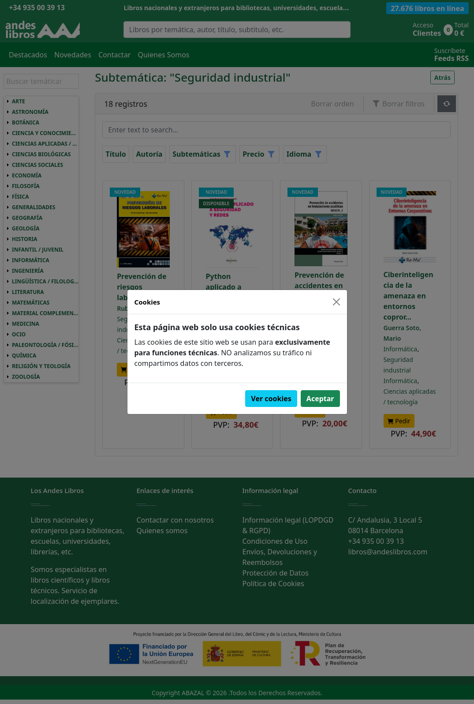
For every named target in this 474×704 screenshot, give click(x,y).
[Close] (336, 302)
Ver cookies (271, 398)
